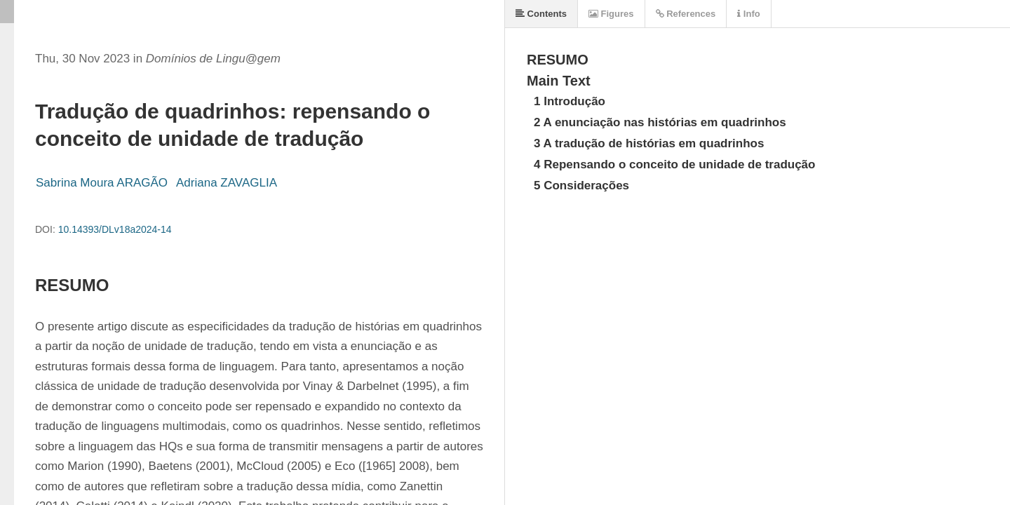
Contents (541, 13)
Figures (611, 13)
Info (748, 13)
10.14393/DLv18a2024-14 (115, 229)
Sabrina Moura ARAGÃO (102, 182)
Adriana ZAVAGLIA (226, 182)
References (686, 13)
